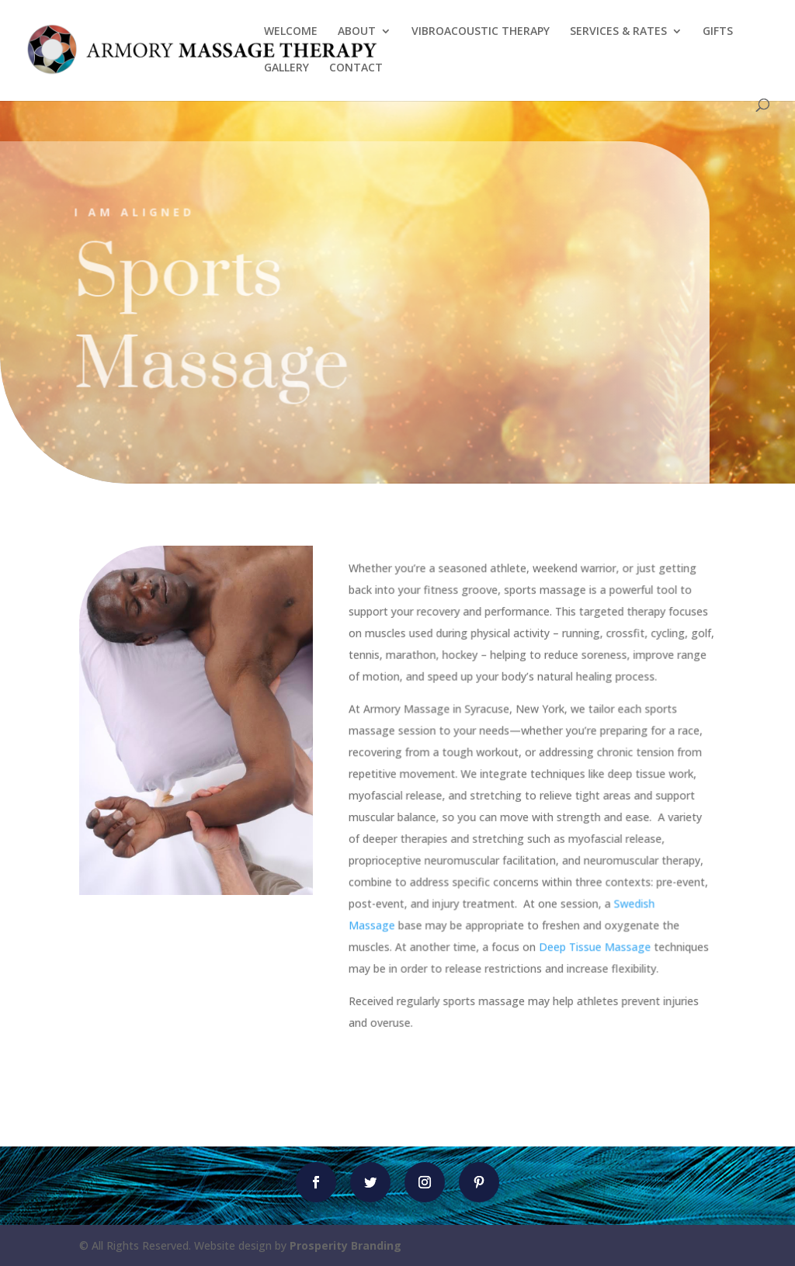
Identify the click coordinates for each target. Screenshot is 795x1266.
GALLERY (286, 68)
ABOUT (357, 32)
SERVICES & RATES (618, 32)
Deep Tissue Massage (594, 945)
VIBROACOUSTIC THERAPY (480, 32)
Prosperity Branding (345, 1245)
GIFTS (718, 32)
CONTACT (356, 68)
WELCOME (291, 32)
